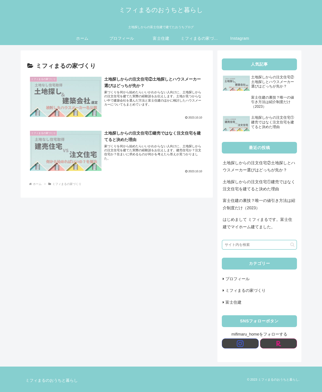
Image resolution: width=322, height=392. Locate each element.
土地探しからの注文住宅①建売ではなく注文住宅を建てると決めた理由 (259, 185)
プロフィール (237, 279)
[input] (259, 245)
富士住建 (233, 302)
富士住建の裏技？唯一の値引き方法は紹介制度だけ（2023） (259, 204)
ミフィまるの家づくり (245, 290)
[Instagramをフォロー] (240, 343)
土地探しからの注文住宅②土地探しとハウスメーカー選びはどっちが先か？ (259, 166)
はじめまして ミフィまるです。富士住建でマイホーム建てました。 (257, 223)
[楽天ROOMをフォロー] (278, 343)
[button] (292, 244)
